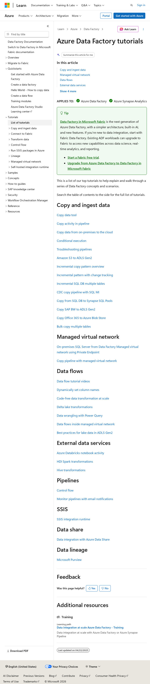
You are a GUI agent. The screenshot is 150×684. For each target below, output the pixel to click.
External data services (73, 85)
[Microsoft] (7, 5)
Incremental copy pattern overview (80, 266)
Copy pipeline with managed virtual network (87, 361)
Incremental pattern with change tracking (85, 275)
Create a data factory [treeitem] (23, 84)
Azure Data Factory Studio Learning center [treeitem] (27, 109)
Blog (51, 676)
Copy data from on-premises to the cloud (85, 232)
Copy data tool (67, 215)
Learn (61, 29)
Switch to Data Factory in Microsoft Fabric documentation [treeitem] (29, 49)
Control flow (65, 490)
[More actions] (143, 29)
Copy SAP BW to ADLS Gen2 (76, 309)
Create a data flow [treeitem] (22, 95)
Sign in (141, 5)
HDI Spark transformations (75, 461)
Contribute (68, 676)
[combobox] (27, 34)
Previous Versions (33, 676)
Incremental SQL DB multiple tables (81, 283)
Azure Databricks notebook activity (80, 453)
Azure (74, 29)
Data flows (66, 80)
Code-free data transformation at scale (83, 398)
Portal (106, 16)
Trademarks (30, 681)
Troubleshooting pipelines (74, 249)
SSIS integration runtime (73, 519)
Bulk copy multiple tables (74, 326)
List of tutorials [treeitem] (20, 122)
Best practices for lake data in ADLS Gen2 (85, 432)
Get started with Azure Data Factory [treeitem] (27, 76)
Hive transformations (71, 470)
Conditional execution (71, 241)
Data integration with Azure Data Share (83, 539)
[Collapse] (48, 26)
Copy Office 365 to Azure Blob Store (81, 318)
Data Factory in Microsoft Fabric (82, 121)
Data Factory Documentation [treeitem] (25, 41)
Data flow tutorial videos (73, 381)
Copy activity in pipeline (73, 223)
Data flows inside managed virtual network (86, 424)
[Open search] (132, 5)
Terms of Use (11, 681)
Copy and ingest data (73, 70)
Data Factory (91, 29)
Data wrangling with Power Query (80, 415)
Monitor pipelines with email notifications (85, 499)
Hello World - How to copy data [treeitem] (30, 90)
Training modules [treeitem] (21, 101)
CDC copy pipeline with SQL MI (78, 292)
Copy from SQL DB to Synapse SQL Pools (84, 301)
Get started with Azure (129, 16)
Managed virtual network (75, 75)
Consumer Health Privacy (111, 676)
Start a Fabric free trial (83, 157)
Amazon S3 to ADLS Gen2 (74, 258)
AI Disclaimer (11, 676)
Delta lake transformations (75, 407)
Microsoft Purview (69, 560)
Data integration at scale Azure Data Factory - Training (90, 627)
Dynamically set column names (78, 390)
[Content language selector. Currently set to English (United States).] (21, 667)
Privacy (83, 676)
